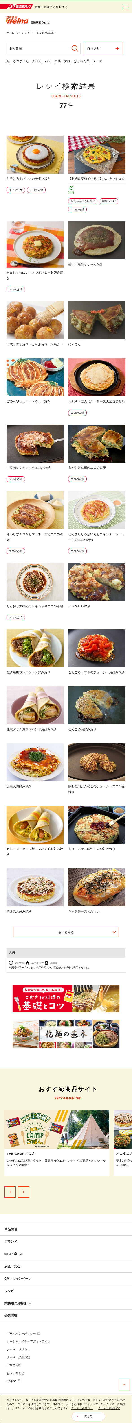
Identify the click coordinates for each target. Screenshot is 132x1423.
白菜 (58, 61)
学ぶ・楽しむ (13, 1254)
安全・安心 (12, 1266)
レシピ (9, 1291)
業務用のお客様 (17, 1303)
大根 (67, 61)
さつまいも (21, 61)
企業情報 (10, 1315)
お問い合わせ (15, 1373)
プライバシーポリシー (23, 1333)
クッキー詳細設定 (18, 1357)
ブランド (10, 1241)
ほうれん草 (82, 61)
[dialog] (66, 1409)
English (13, 1381)
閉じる (88, 1416)
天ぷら (37, 61)
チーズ (97, 61)
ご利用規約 (14, 1365)
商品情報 (10, 1229)
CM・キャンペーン (17, 1278)
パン (48, 61)
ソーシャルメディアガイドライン (29, 1341)
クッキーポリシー (18, 1349)
